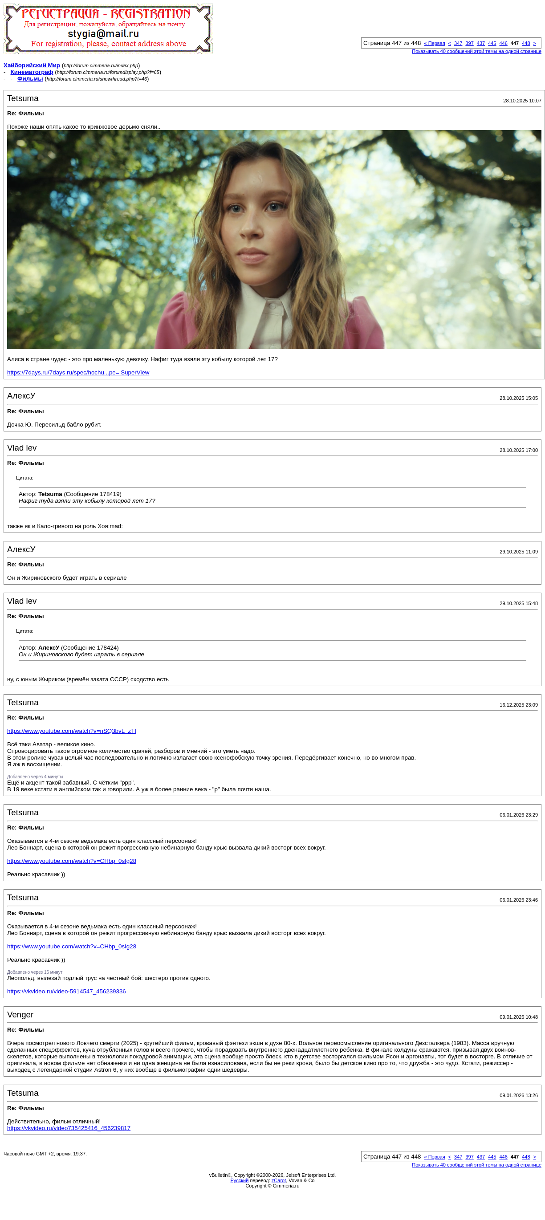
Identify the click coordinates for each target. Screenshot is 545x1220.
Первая (434, 43)
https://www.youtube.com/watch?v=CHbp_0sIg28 (71, 861)
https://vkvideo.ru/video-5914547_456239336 (66, 991)
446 (503, 43)
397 (469, 43)
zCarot (279, 1180)
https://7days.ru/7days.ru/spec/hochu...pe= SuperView (78, 372)
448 (526, 43)
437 (481, 43)
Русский (240, 1180)
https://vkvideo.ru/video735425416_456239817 (68, 1128)
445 (492, 43)
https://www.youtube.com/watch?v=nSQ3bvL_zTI (71, 731)
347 (458, 43)
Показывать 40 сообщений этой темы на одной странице (476, 51)
